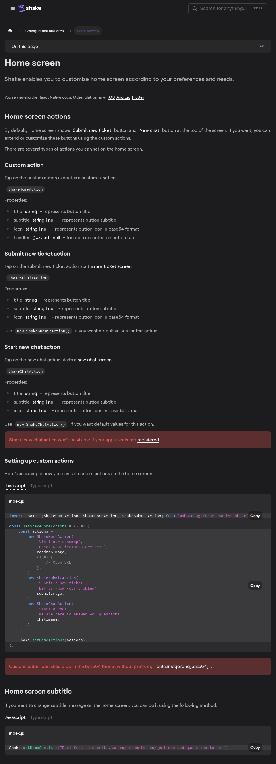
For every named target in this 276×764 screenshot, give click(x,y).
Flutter (138, 97)
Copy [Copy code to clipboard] (255, 515)
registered (148, 439)
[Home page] (10, 30)
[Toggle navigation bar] (12, 8)
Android (123, 97)
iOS (111, 97)
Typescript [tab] (41, 485)
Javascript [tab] (15, 485)
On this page (25, 46)
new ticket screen (113, 266)
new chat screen (94, 359)
